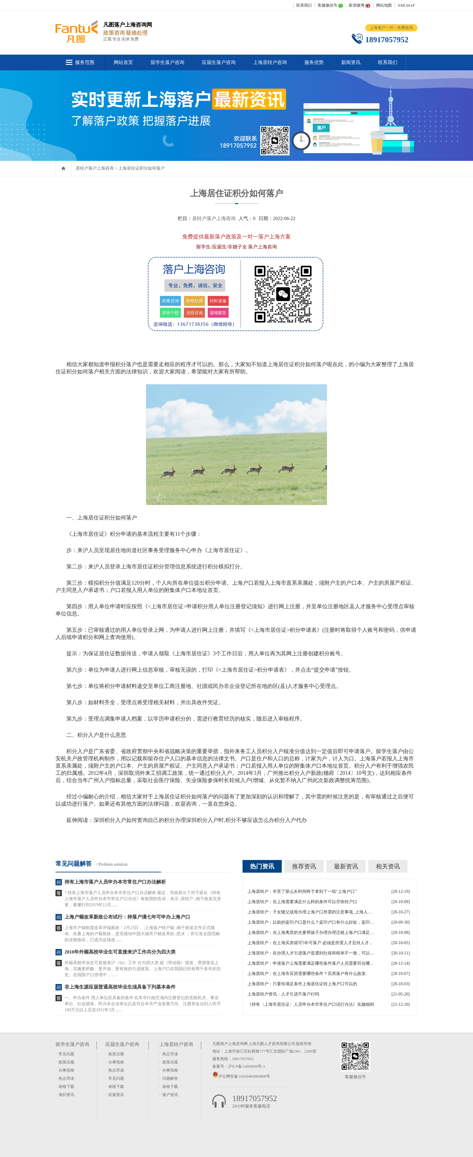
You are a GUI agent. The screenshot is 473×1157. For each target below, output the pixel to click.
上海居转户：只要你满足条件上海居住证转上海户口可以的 (302, 984)
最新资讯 (346, 866)
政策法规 (66, 1062)
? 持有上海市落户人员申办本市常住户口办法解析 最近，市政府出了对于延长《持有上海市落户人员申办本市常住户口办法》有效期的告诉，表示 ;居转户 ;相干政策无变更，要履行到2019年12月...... (143, 898)
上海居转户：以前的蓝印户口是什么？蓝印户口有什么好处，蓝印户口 (310, 922)
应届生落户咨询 (219, 62)
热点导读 (66, 1078)
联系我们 (304, 5)
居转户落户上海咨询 (95, 168)
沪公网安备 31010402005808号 (244, 1076)
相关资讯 (388, 866)
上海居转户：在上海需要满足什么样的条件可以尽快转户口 (302, 902)
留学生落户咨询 (167, 62)
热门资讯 (262, 866)
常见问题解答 (74, 863)
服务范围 (84, 62)
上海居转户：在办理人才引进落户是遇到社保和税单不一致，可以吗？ (310, 953)
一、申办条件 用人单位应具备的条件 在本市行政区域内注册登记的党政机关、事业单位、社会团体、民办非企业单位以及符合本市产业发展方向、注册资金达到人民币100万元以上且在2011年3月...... (143, 1004)
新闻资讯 (350, 62)
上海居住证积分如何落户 (141, 168)
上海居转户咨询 (270, 62)
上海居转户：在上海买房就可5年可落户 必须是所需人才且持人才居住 (310, 943)
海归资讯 (66, 1094)
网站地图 (384, 5)
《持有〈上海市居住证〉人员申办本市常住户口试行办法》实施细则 (310, 1004)
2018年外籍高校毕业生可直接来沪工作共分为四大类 (120, 951)
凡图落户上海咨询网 (230, 1043)
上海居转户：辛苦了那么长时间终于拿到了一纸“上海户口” (302, 891)
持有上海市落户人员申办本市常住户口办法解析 (115, 881)
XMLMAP (406, 5)
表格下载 (66, 1086)
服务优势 (314, 62)
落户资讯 (170, 1094)
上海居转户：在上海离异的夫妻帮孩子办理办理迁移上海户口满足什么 (310, 932)
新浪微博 (356, 5)
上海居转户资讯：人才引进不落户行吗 (283, 994)
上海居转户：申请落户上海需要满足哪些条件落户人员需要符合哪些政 (310, 963)
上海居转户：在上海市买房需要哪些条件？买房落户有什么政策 (306, 973)
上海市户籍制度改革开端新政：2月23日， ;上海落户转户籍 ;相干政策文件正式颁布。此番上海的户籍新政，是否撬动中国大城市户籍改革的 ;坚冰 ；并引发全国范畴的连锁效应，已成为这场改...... (142, 933)
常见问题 (66, 1054)
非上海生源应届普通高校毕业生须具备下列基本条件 (120, 986)
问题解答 (170, 1078)
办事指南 (66, 1070)
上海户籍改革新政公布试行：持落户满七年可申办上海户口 (127, 916)
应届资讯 (116, 1094)
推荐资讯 (304, 866)
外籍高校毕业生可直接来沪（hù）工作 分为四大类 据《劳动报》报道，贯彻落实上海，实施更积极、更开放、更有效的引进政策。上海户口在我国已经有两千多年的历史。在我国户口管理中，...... (143, 968)
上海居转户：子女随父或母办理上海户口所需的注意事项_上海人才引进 (310, 912)
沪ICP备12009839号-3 (246, 1066)
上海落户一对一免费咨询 (391, 27)
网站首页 (123, 62)
